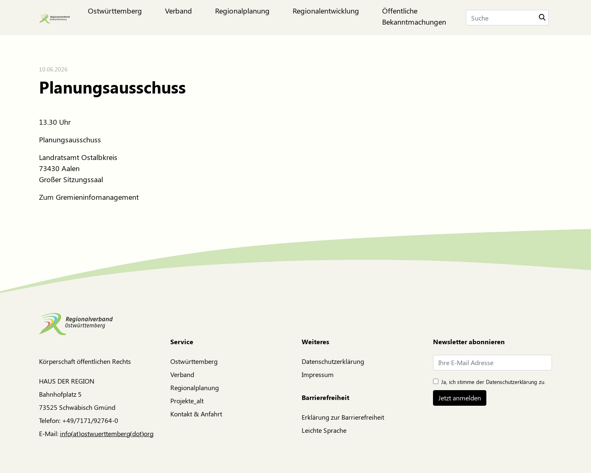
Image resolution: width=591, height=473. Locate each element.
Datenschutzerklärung (333, 361)
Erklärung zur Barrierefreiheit (343, 417)
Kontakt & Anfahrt (196, 413)
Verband (182, 374)
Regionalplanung (194, 387)
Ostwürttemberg (194, 361)
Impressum (318, 374)
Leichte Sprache (324, 430)
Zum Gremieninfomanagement (89, 197)
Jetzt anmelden (459, 397)
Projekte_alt (187, 400)
